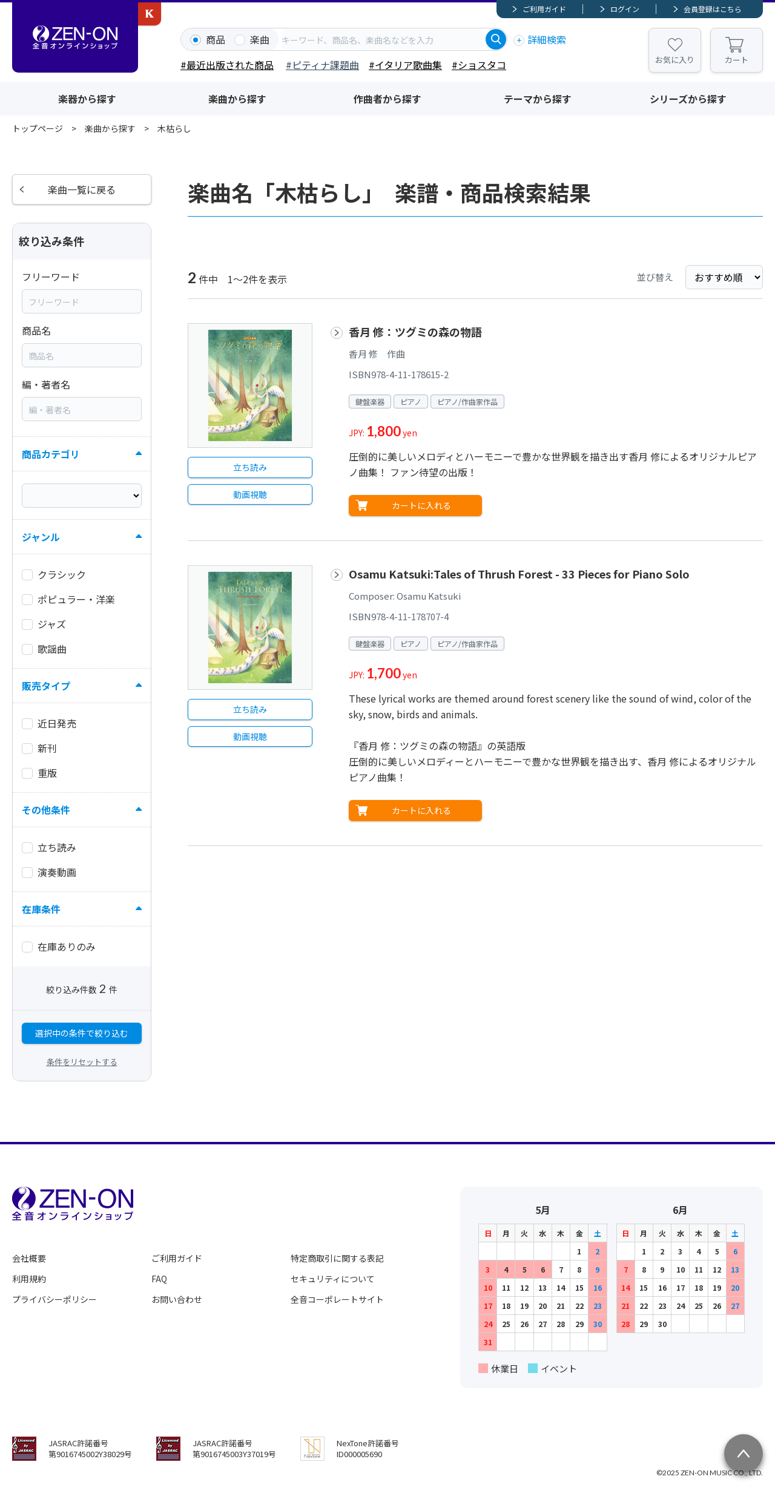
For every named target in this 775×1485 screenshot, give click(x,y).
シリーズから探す (688, 98)
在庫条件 (41, 909)
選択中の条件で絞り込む (81, 1033)
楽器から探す (87, 98)
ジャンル (41, 536)
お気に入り (674, 59)
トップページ (37, 128)
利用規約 (29, 1279)
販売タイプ (46, 685)
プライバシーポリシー (54, 1299)
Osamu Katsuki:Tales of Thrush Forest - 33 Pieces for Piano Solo (519, 574)
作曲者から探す (387, 98)
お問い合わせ (176, 1299)
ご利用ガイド (544, 9)
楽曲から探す (237, 98)
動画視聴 (250, 494)
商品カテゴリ (51, 454)
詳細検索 (546, 39)
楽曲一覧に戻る (82, 189)
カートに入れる (421, 505)
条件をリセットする (82, 1061)
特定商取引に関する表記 (337, 1258)
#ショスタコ (479, 64)
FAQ (159, 1279)
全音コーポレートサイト (337, 1299)
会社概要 (29, 1258)
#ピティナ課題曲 (322, 64)
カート (736, 59)
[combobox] (382, 39)
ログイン (624, 9)
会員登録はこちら (713, 9)
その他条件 (46, 809)
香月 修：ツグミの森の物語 (415, 331)
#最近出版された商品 (227, 64)
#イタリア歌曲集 (405, 64)
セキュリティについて (333, 1279)
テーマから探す (538, 98)
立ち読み (250, 467)
